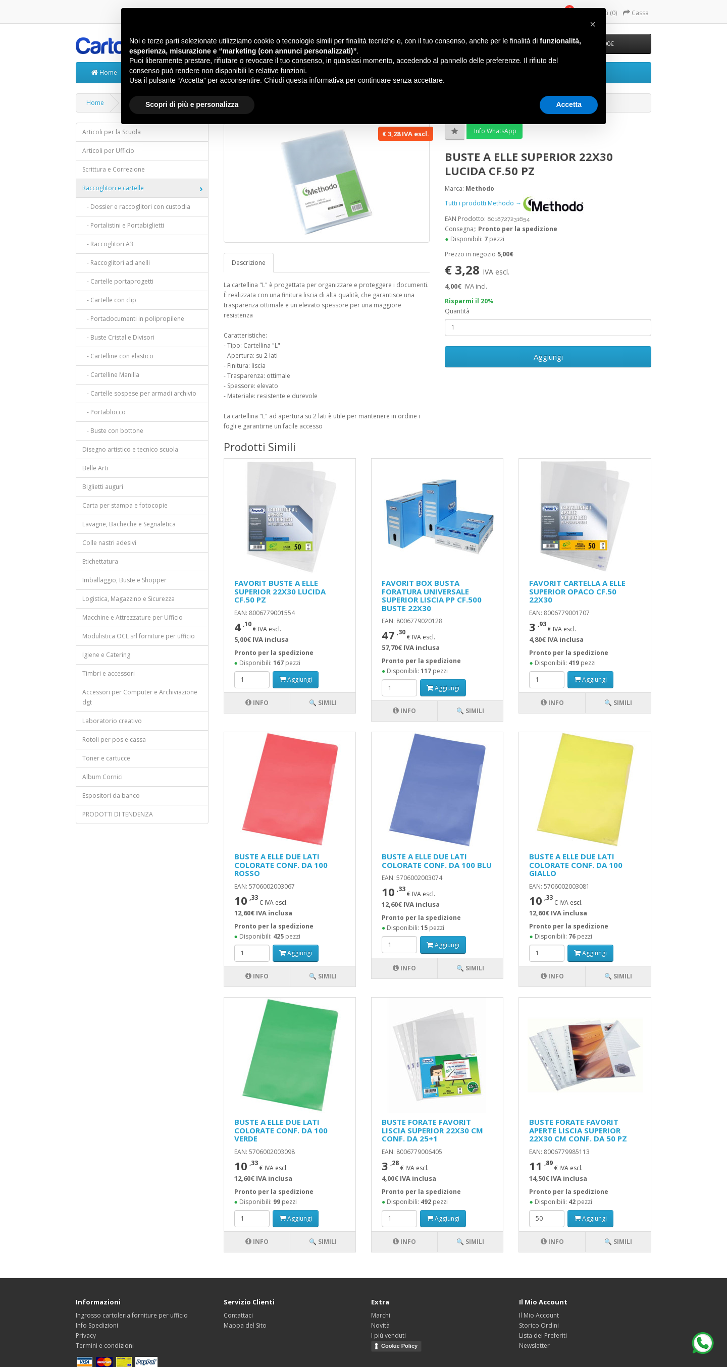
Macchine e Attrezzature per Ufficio (132, 617)
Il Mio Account (539, 1315)
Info (257, 702)
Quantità (457, 311)
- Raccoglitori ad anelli (116, 262)
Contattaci (238, 1315)
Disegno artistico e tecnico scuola (130, 449)
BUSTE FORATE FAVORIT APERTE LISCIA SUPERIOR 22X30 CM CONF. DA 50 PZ (578, 1130)
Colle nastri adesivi (109, 542)
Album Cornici (102, 777)
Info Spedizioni (97, 1325)
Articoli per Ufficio (108, 150)
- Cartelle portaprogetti (117, 281)
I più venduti (388, 1335)
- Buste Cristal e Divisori (118, 337)
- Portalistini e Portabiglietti (123, 225)
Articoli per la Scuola (111, 132)
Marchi (380, 1315)
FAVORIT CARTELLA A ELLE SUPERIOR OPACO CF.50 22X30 (577, 591)
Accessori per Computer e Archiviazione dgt (139, 697)
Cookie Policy (399, 1346)
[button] (593, 24)
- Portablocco (104, 412)
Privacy (86, 1335)
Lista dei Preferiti (543, 1335)
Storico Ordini (539, 1325)
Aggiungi (548, 357)
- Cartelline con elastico (117, 356)
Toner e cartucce (106, 758)
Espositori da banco (111, 795)
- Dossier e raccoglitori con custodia (136, 206)
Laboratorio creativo (112, 721)
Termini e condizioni (105, 1345)
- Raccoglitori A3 (107, 244)
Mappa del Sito (245, 1325)
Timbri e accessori (108, 673)
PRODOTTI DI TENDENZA (117, 814)
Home (104, 72)
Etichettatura (100, 561)
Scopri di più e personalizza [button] (191, 104)
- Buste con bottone (112, 430)
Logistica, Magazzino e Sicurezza (128, 598)
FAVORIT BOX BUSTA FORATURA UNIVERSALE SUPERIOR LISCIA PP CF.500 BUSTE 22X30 (432, 595)
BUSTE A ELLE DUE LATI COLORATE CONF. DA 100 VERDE (281, 1130)
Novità (380, 1325)
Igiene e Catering (106, 654)
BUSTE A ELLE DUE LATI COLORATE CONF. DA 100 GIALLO (575, 864)
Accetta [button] (569, 104)
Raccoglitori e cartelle (113, 188)
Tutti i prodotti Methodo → (514, 203)
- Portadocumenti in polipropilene (133, 318)
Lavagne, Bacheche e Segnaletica (129, 524)
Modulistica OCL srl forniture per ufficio (138, 636)
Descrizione (249, 262)
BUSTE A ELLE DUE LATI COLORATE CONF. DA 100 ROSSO (281, 864)
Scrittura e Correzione (113, 169)
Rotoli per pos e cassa (114, 739)
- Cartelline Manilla (110, 374)
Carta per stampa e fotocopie (125, 505)
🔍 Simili (323, 702)
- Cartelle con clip (109, 300)
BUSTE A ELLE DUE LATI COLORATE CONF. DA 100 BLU (437, 860)
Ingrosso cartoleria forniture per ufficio (132, 1315)
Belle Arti (95, 468)
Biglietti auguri (102, 486)
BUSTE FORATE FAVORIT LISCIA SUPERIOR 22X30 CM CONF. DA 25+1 (432, 1130)
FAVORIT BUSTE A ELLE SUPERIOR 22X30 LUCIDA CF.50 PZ (280, 591)
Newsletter (534, 1345)
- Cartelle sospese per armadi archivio (139, 393)
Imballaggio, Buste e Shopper (124, 580)
